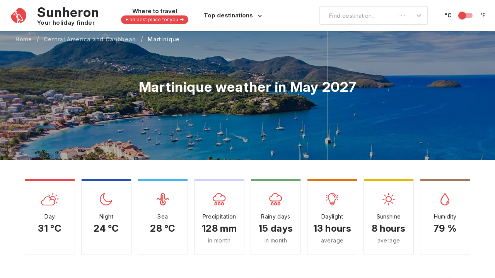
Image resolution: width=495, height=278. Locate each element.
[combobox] (324, 15)
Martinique (164, 39)
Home (23, 39)
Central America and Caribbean (90, 39)
